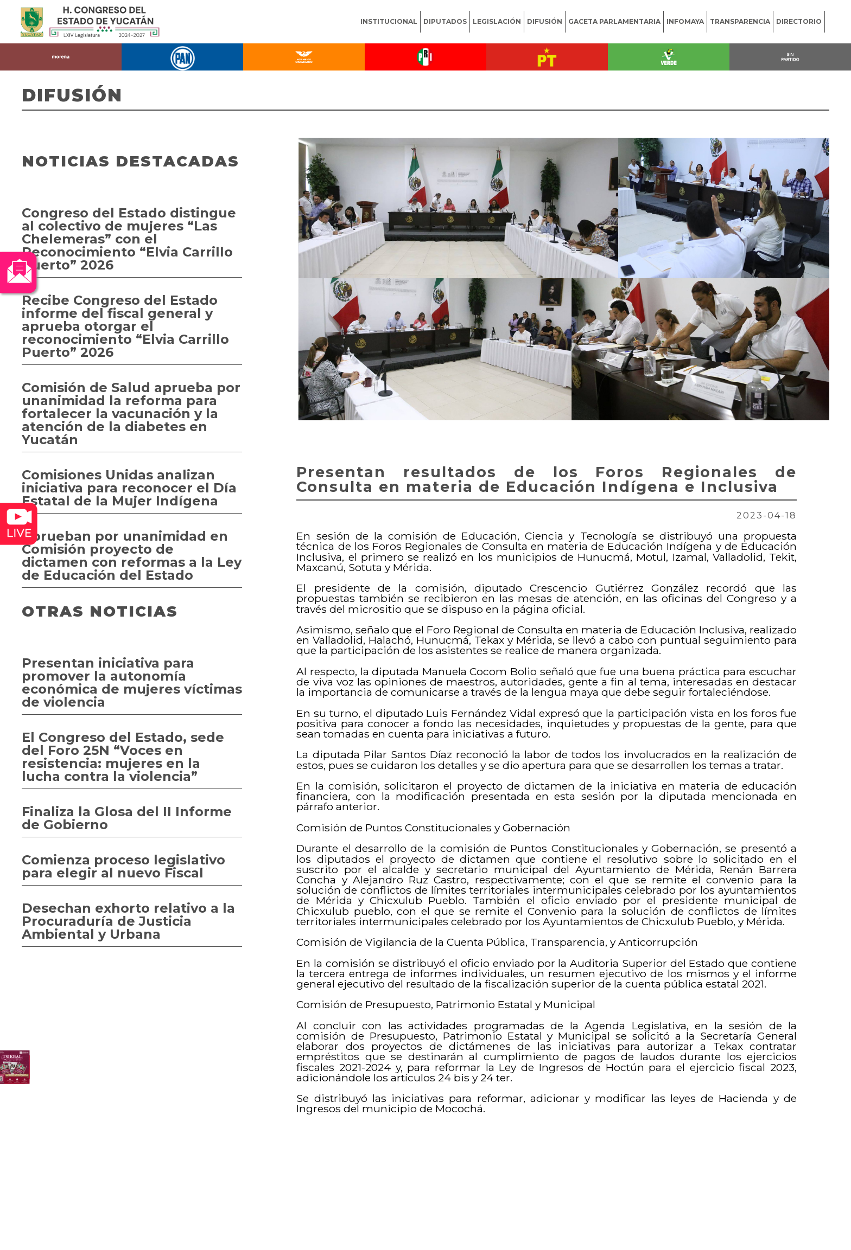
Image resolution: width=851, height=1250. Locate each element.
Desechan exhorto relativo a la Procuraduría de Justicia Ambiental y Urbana (128, 921)
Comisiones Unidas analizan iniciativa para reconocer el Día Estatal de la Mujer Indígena (129, 488)
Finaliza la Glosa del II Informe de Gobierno (127, 818)
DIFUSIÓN (544, 21)
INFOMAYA (685, 21)
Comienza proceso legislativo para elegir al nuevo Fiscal (123, 866)
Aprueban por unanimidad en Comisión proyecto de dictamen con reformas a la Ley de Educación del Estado (132, 555)
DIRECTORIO (799, 21)
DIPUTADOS (445, 21)
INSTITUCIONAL (388, 21)
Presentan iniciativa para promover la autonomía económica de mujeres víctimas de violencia (132, 682)
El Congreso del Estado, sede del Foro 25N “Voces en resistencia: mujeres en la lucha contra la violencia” (123, 756)
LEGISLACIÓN (497, 21)
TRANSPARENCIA (740, 21)
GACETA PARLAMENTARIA (614, 21)
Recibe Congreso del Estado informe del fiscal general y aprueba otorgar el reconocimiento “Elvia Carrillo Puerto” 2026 (125, 326)
